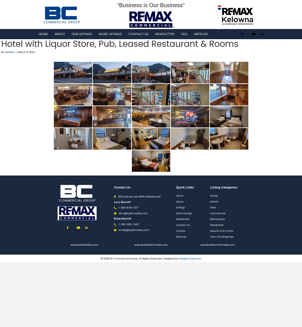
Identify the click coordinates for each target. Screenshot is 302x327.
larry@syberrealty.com (133, 213)
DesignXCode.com (190, 259)
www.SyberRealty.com (84, 245)
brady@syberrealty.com (134, 230)
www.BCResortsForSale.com (217, 245)
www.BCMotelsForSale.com (151, 245)
